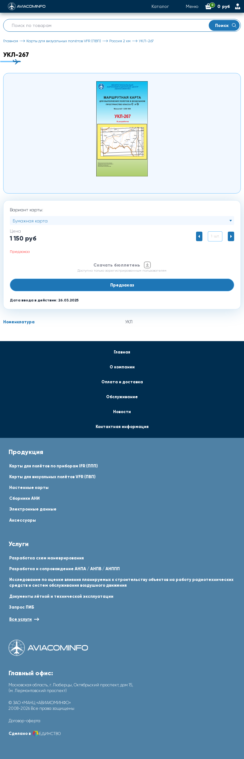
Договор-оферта (24, 720)
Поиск (225, 25)
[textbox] (122, 220)
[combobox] (122, 220)
